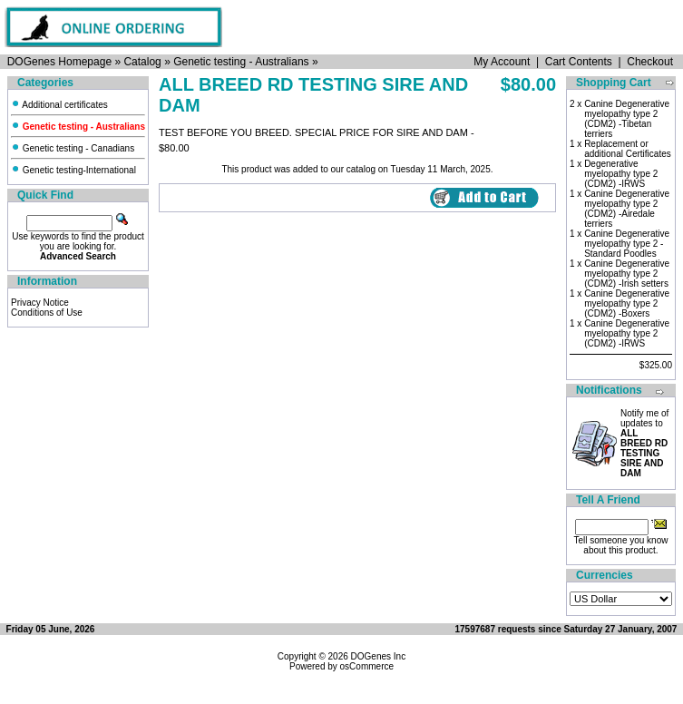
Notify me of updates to (644, 443)
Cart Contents (578, 61)
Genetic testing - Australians (240, 61)
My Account (501, 61)
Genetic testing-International (73, 170)
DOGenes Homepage (59, 61)
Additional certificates (59, 105)
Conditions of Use (47, 313)
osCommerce (367, 666)
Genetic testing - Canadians (72, 148)
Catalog (142, 61)
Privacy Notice (40, 303)
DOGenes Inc (378, 656)
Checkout (650, 61)
